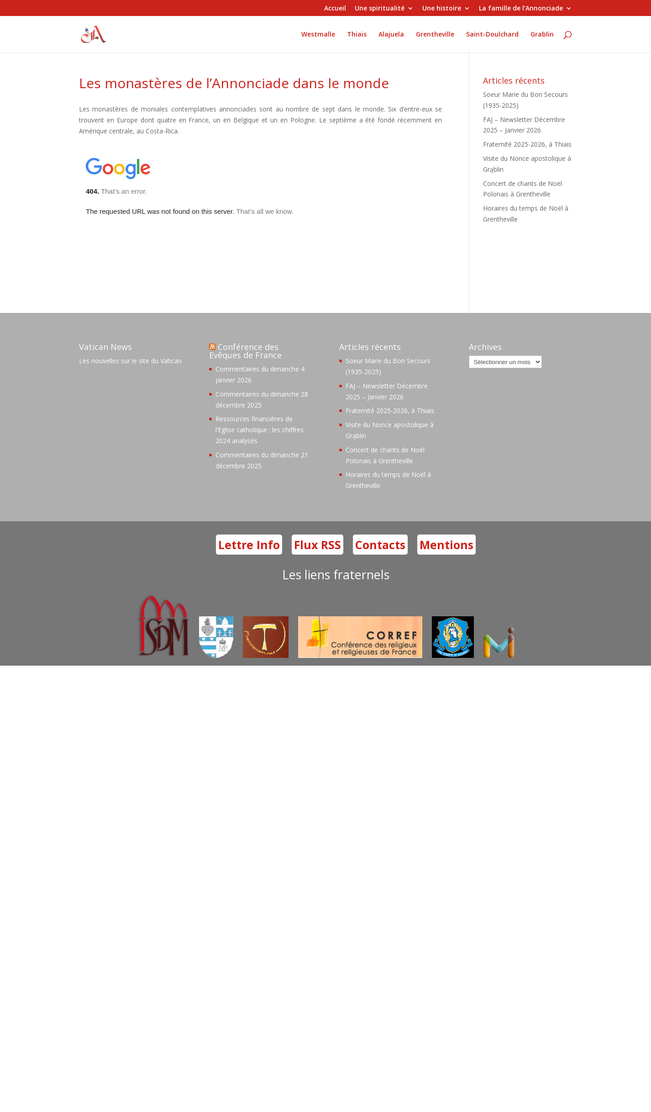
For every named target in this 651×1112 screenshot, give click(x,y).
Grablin (542, 34)
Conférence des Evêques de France (245, 350)
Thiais (357, 34)
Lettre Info (249, 544)
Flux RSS (317, 544)
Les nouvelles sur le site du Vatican (130, 360)
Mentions (446, 544)
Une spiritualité (379, 8)
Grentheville (435, 34)
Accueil (335, 8)
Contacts (380, 544)
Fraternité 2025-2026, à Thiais (527, 144)
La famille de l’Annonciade (521, 8)
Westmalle (318, 34)
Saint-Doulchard (492, 34)
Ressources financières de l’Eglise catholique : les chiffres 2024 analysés (259, 429)
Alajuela (391, 34)
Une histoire (441, 8)
